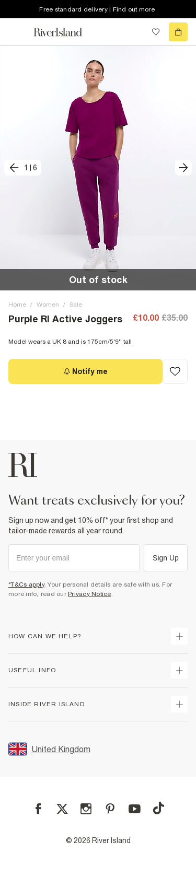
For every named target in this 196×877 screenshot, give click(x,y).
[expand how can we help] (179, 636)
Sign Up (166, 558)
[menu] (17, 32)
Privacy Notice (89, 594)
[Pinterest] (110, 809)
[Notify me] (85, 371)
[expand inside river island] (179, 704)
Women (48, 304)
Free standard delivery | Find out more (97, 9)
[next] (183, 168)
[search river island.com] (134, 32)
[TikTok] (158, 808)
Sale (76, 304)
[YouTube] (135, 809)
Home (17, 304)
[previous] (22, 168)
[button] (98, 167)
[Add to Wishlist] (175, 371)
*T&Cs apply (26, 584)
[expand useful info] (179, 670)
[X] (62, 809)
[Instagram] (86, 809)
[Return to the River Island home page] (64, 32)
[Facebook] (38, 809)
